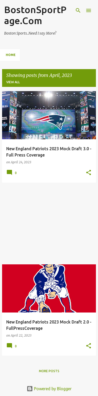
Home (11, 55)
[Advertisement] (49, 223)
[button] (88, 172)
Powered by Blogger (49, 388)
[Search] (78, 10)
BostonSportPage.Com (35, 15)
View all (13, 82)
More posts (49, 371)
